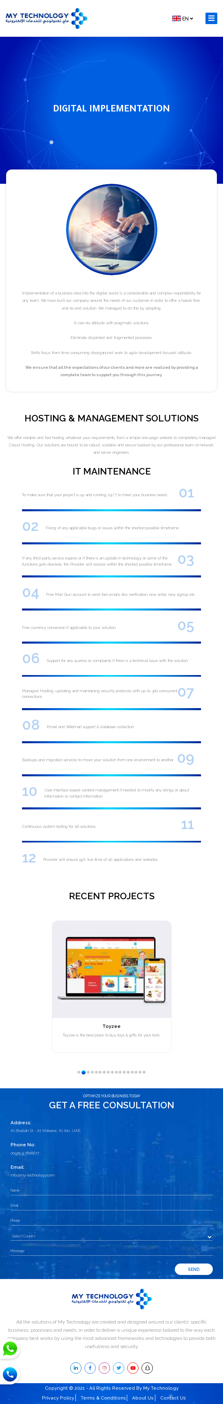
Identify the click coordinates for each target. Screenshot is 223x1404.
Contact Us (173, 1398)
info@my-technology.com (33, 1175)
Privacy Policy (58, 1398)
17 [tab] (147, 1075)
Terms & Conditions (103, 1398)
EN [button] (182, 18)
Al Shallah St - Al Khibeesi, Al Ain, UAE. (46, 1130)
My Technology (161, 1388)
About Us (143, 1398)
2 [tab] (86, 1074)
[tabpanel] (111, 986)
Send (194, 1269)
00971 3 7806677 (25, 1153)
